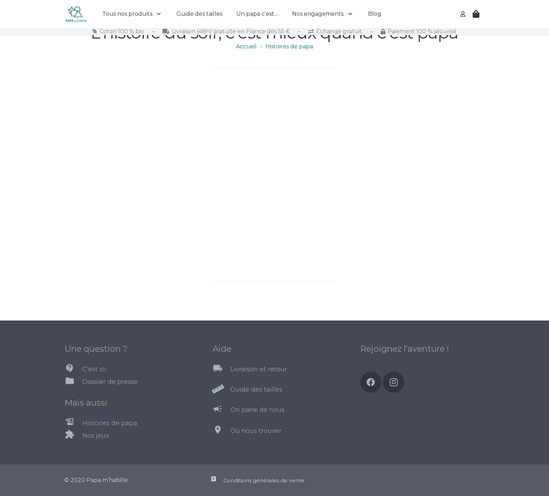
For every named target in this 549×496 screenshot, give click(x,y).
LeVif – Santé (216, 225)
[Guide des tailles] (221, 389)
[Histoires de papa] (73, 423)
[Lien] (76, 14)
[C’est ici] (73, 369)
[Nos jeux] (73, 435)
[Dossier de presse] (73, 382)
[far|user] (463, 14)
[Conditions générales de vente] (216, 480)
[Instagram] (393, 382)
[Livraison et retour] (221, 369)
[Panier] (476, 14)
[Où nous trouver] (221, 431)
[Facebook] (370, 382)
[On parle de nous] (221, 410)
